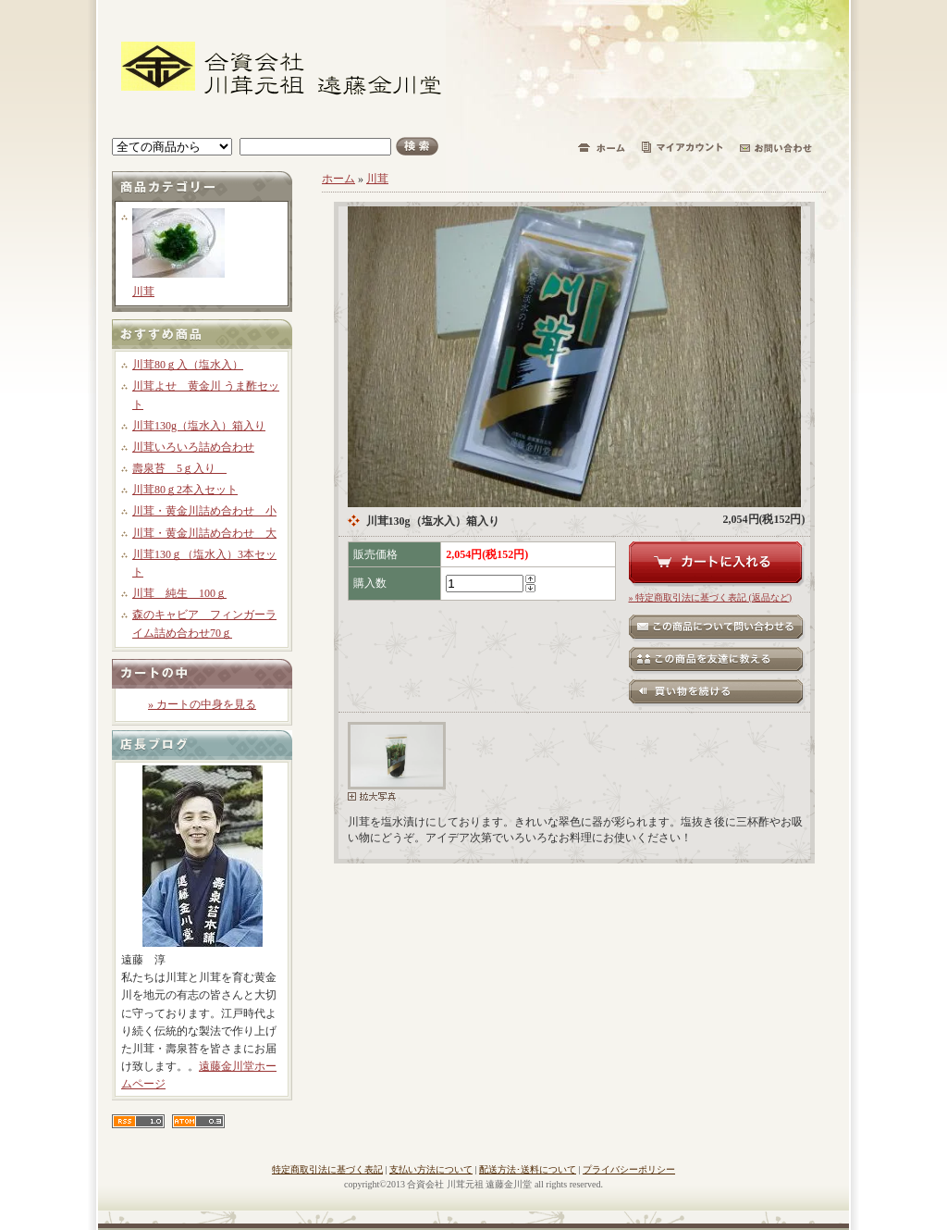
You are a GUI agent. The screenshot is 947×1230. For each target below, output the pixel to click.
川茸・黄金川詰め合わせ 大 (204, 533)
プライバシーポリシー (629, 1169)
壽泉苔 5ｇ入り (179, 468)
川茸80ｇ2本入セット (185, 489)
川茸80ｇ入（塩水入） (187, 364)
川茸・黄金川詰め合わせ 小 (204, 510)
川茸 (143, 291)
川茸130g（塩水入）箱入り (198, 425)
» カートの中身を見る (202, 704)
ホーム (338, 178)
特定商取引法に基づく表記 (327, 1169)
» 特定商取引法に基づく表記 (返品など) (711, 597)
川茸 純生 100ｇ (179, 593)
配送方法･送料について (527, 1169)
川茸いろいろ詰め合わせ (193, 447)
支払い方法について (431, 1169)
